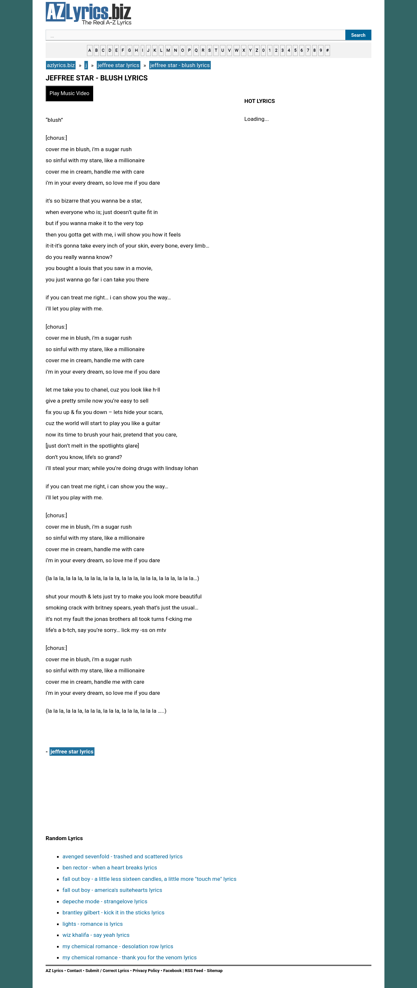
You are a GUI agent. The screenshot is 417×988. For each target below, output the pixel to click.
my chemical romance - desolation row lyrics (118, 946)
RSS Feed (194, 970)
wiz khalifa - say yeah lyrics (96, 935)
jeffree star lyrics (71, 751)
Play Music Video (69, 93)
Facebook (172, 970)
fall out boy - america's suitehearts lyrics (112, 890)
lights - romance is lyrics (93, 924)
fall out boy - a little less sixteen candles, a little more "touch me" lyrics (150, 879)
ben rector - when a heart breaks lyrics (110, 867)
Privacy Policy (146, 970)
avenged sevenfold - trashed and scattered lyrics (123, 856)
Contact (74, 970)
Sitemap (215, 970)
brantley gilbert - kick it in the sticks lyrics (114, 912)
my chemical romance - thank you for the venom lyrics (130, 957)
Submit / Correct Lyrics (107, 970)
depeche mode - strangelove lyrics (105, 901)
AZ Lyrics (54, 970)
